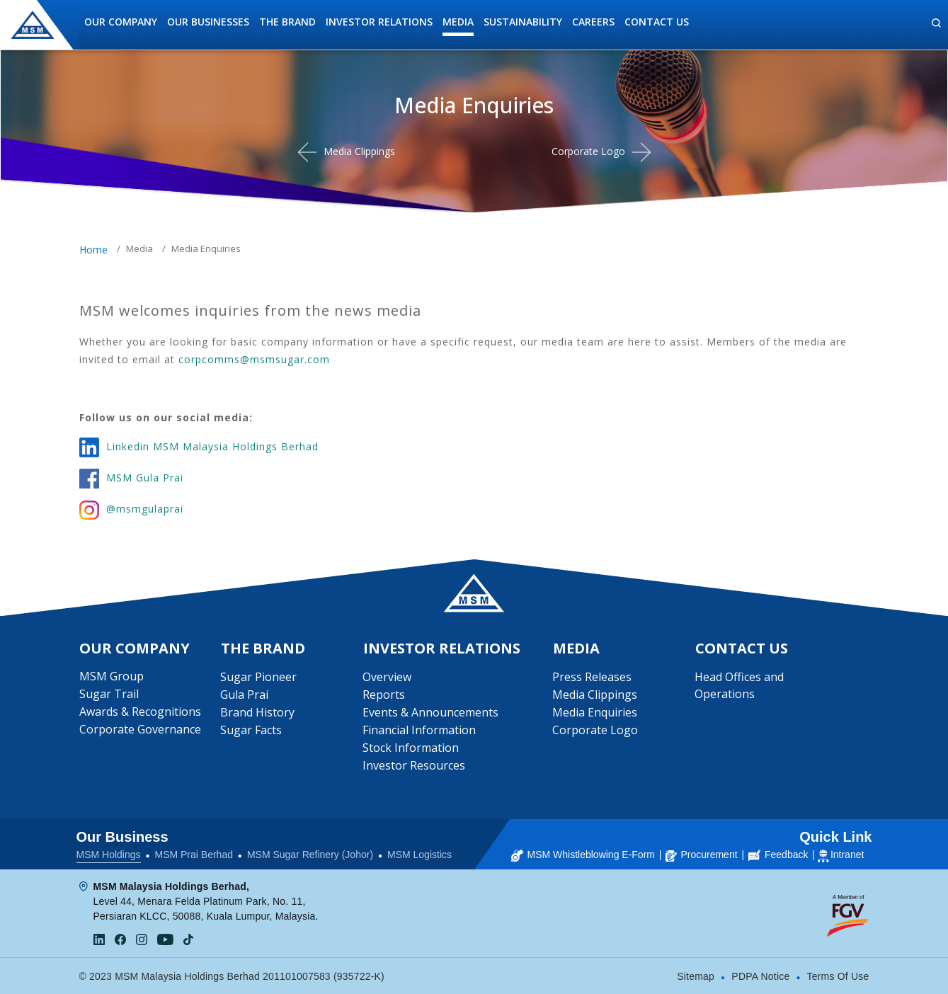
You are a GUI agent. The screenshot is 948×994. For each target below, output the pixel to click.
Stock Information (410, 747)
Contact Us (656, 21)
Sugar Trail (109, 694)
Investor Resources (413, 765)
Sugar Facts (251, 730)
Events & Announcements (430, 712)
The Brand (287, 21)
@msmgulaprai (144, 508)
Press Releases (592, 677)
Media (458, 21)
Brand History (257, 712)
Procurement (701, 854)
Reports (383, 694)
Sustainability (523, 21)
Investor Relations (379, 21)
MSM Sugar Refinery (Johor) (310, 854)
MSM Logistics (419, 854)
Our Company (120, 21)
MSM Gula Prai (144, 477)
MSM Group (111, 676)
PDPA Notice (760, 976)
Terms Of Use (838, 976)
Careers (593, 21)
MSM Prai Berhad (193, 854)
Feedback (778, 854)
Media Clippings (359, 151)
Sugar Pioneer (258, 677)
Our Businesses (208, 21)
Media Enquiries (594, 712)
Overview (386, 677)
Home (93, 249)
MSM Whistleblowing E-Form (583, 854)
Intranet (847, 854)
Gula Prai (244, 694)
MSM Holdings (108, 854)
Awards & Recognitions (140, 711)
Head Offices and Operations (739, 685)
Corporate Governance (140, 729)
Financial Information (419, 730)
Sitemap (695, 976)
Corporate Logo (588, 151)
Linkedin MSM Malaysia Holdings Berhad (212, 446)
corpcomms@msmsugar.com (254, 359)
